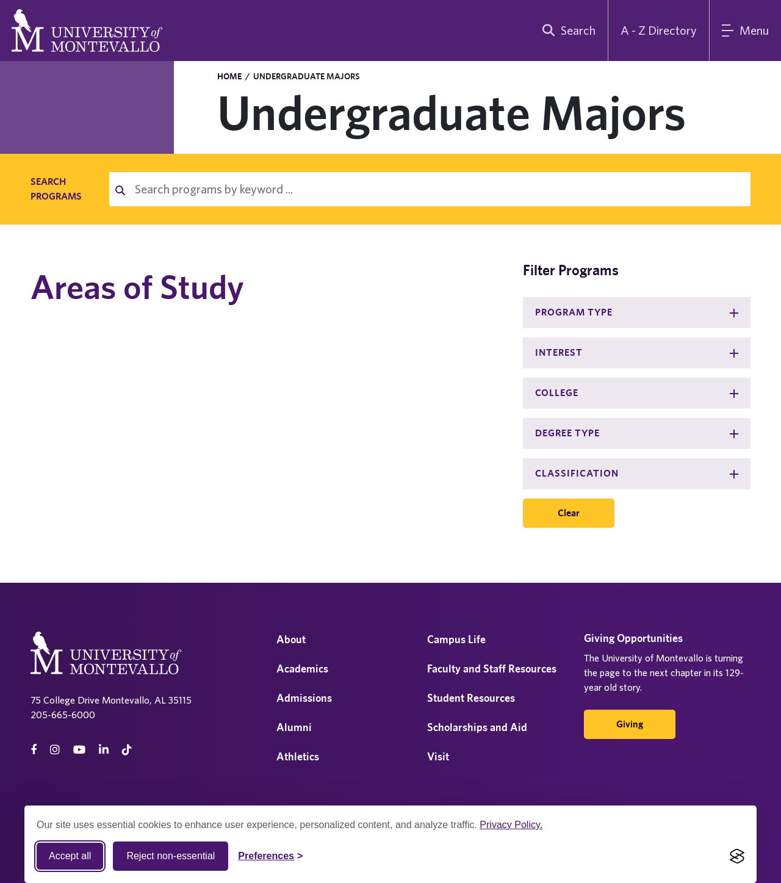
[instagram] (55, 749)
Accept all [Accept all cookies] (70, 856)
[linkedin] (104, 749)
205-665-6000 (63, 714)
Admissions (304, 697)
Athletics (297, 756)
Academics (302, 668)
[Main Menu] (745, 30)
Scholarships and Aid (477, 727)
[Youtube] (79, 749)
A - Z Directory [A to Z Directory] (659, 30)
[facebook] (34, 749)
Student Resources (471, 697)
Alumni (294, 727)
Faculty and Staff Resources (491, 668)
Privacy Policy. (511, 825)
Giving (629, 724)
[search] (566, 30)
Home (229, 76)
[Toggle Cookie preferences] (270, 856)
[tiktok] (127, 749)
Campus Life (456, 639)
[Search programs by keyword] (438, 189)
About (291, 639)
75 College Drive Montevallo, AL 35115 (111, 699)
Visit (438, 756)
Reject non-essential (170, 856)
